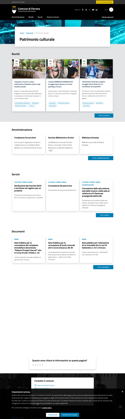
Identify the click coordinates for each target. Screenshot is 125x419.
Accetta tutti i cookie (69, 415)
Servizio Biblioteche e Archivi (61, 137)
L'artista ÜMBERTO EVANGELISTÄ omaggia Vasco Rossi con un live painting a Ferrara (60, 84)
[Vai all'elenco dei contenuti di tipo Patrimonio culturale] (20, 106)
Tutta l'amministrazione (100, 158)
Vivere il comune (53, 17)
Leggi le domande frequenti (44, 385)
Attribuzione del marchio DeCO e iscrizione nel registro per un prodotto (28, 188)
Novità (31, 17)
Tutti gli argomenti (107, 17)
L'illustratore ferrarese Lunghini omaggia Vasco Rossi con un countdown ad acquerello (93, 84)
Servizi (40, 17)
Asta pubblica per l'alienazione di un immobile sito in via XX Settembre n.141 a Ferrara (95, 245)
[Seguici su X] (89, 9)
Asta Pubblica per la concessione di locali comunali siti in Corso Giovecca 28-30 (61, 245)
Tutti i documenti (103, 267)
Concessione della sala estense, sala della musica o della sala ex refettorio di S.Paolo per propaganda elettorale (96, 192)
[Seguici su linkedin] (96, 9)
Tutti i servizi (104, 215)
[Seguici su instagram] (85, 9)
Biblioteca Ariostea (90, 137)
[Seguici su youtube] (92, 9)
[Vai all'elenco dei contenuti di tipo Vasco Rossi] (52, 103)
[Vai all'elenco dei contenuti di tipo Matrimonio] (35, 103)
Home (22, 33)
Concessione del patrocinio (60, 185)
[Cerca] (111, 10)
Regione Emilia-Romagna (18, 2)
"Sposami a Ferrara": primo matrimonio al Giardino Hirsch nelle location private (27, 84)
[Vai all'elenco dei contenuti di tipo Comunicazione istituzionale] (22, 103)
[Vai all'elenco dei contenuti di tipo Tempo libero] (52, 106)
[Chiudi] (122, 391)
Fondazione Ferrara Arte (25, 137)
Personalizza (52, 415)
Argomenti (29, 33)
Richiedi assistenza (41, 388)
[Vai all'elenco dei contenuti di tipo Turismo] (31, 106)
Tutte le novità (104, 116)
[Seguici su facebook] (82, 9)
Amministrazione (18, 17)
